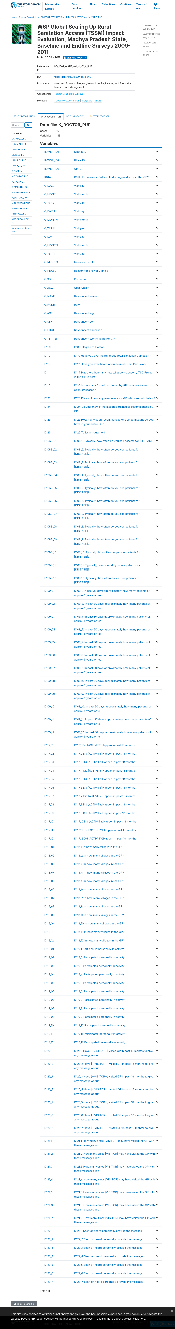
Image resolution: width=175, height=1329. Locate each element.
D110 (47, 355)
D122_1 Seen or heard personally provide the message (108, 1230)
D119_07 (49, 999)
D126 (47, 432)
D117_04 (49, 770)
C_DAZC (49, 185)
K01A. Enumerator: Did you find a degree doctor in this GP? (111, 177)
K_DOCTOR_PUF (20, 176)
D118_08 (49, 906)
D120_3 (48, 1076)
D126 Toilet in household (89, 432)
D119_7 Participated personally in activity (99, 999)
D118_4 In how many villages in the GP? (99, 872)
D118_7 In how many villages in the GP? (99, 898)
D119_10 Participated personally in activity (99, 1025)
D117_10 (48, 821)
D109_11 (49, 719)
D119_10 (49, 1025)
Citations (125, 4)
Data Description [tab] (51, 117)
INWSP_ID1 (51, 151)
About (93, 4)
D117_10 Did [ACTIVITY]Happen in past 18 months (105, 821)
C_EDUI (49, 330)
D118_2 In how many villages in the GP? (99, 855)
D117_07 (49, 796)
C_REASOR (51, 270)
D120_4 (48, 1089)
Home (14, 17)
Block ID (79, 160)
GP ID (78, 168)
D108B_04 (50, 475)
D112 (47, 364)
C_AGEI (48, 313)
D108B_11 (50, 565)
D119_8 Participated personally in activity (99, 1008)
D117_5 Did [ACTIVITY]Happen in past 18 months (104, 779)
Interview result (84, 262)
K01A (47, 177)
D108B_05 (50, 488)
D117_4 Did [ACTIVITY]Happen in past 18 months (104, 770)
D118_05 (49, 881)
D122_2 (48, 1239)
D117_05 (49, 779)
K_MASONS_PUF (20, 187)
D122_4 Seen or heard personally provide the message (108, 1256)
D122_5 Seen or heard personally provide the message (108, 1264)
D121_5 (48, 1192)
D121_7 (48, 1218)
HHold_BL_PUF (19, 160)
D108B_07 (50, 513)
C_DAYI (49, 236)
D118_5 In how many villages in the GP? (99, 881)
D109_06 (49, 655)
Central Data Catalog (29, 17)
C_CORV (49, 279)
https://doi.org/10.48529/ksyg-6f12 (72, 76)
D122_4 (48, 1256)
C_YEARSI (50, 338)
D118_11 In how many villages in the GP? (99, 932)
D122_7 (48, 1281)
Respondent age (84, 313)
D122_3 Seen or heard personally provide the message (108, 1247)
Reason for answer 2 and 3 (91, 270)
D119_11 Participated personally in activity (99, 1034)
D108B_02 (50, 449)
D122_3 (48, 1247)
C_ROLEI (49, 304)
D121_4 (48, 1179)
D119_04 (49, 974)
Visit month (81, 194)
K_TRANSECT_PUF (21, 203)
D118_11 (48, 932)
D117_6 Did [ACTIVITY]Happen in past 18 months (104, 787)
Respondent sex (84, 321)
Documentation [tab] (75, 116)
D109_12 (49, 732)
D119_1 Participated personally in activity (99, 949)
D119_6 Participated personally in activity (99, 991)
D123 (47, 398)
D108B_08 (50, 526)
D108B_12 (50, 578)
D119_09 (49, 1016)
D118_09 (49, 915)
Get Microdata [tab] (99, 116)
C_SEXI (48, 321)
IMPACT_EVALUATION (53, 17)
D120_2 (48, 1063)
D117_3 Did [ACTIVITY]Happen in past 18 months (104, 762)
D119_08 (49, 1008)
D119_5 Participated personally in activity (99, 983)
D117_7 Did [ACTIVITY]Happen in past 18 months (104, 796)
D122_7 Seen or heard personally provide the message (108, 1281)
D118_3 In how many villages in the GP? (99, 864)
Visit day (79, 185)
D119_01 (49, 949)
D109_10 (49, 706)
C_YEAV (49, 202)
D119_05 (49, 983)
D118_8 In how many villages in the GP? (99, 906)
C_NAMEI (50, 296)
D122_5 (48, 1264)
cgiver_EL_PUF (19, 144)
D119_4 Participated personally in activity (99, 974)
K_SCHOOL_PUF (20, 197)
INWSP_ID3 (51, 168)
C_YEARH (50, 228)
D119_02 (49, 957)
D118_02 (49, 855)
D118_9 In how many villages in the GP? (99, 915)
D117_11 (48, 830)
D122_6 (48, 1273)
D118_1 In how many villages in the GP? (98, 847)
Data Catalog (76, 6)
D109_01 (49, 590)
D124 (47, 406)
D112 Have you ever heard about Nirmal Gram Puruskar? (110, 364)
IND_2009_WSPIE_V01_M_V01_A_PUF (84, 17)
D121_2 (48, 1153)
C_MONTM (51, 219)
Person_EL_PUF (19, 213)
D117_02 (49, 753)
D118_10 (49, 923)
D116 (47, 385)
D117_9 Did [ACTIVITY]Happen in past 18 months (104, 813)
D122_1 (48, 1230)
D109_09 (49, 693)
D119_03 (49, 966)
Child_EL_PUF (18, 155)
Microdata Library (52, 6)
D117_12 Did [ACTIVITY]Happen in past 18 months (105, 838)
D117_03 (49, 762)
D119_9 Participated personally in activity (99, 1016)
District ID (80, 151)
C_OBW (48, 287)
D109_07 (49, 668)
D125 (47, 419)
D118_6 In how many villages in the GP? (99, 889)
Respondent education (88, 330)
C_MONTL (50, 194)
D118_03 (49, 864)
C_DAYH (49, 211)
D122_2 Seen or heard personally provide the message (108, 1239)
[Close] (172, 1311)
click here (139, 1318)
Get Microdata (75, 57)
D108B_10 (50, 552)
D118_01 (49, 847)
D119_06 (49, 991)
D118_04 (49, 872)
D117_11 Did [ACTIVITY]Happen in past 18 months (105, 830)
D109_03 (49, 616)
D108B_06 (50, 501)
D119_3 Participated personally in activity (99, 966)
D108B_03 (50, 462)
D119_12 (49, 1042)
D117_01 (49, 745)
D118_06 (49, 889)
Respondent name (85, 296)
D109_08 (49, 681)
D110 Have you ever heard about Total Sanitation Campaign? (112, 355)
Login (157, 6)
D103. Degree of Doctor (89, 347)
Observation (81, 287)
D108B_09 (50, 539)
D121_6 (48, 1205)
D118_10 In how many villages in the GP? (99, 923)
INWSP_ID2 (51, 160)
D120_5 (48, 1102)
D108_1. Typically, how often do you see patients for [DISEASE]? (114, 441)
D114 (47, 372)
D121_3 (48, 1166)
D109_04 (49, 629)
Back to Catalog (24, 1303)
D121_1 (48, 1140)
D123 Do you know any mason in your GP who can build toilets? (114, 398)
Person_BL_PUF (19, 208)
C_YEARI (49, 253)
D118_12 (49, 940)
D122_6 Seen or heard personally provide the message (108, 1273)
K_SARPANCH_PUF (21, 192)
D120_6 (48, 1115)
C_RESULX (51, 262)
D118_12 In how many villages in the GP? (99, 940)
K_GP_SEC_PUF (19, 181)
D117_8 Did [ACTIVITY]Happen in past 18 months (104, 804)
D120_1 (48, 1051)
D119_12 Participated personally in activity (99, 1042)
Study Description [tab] (24, 116)
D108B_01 (50, 441)
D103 (47, 347)
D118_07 (49, 898)
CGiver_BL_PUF (19, 138)
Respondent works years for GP (94, 338)
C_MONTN (51, 245)
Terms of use (141, 6)
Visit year (80, 202)
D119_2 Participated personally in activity (99, 957)
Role (77, 304)
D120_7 (48, 1128)
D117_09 (49, 813)
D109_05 (49, 642)
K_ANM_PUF (18, 171)
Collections (108, 4)
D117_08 (49, 804)
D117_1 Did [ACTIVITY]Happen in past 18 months (104, 745)
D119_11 (48, 1034)
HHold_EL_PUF (19, 165)
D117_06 (49, 787)
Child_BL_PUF (18, 149)
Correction (81, 279)
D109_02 (49, 603)
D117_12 (48, 838)
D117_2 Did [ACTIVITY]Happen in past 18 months (104, 753)
